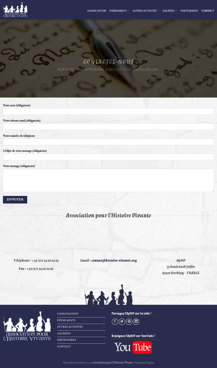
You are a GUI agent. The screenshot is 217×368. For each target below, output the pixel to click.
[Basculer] (104, 320)
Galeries (170, 10)
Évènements (119, 10)
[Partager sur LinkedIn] (136, 321)
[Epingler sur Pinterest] (129, 321)
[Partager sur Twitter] (122, 321)
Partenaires (189, 10)
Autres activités (146, 10)
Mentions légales (144, 362)
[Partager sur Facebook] (115, 321)
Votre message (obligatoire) (108, 179)
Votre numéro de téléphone (108, 141)
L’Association (96, 10)
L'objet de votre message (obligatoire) (108, 156)
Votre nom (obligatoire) (108, 110)
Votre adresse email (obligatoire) (108, 126)
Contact (208, 10)
